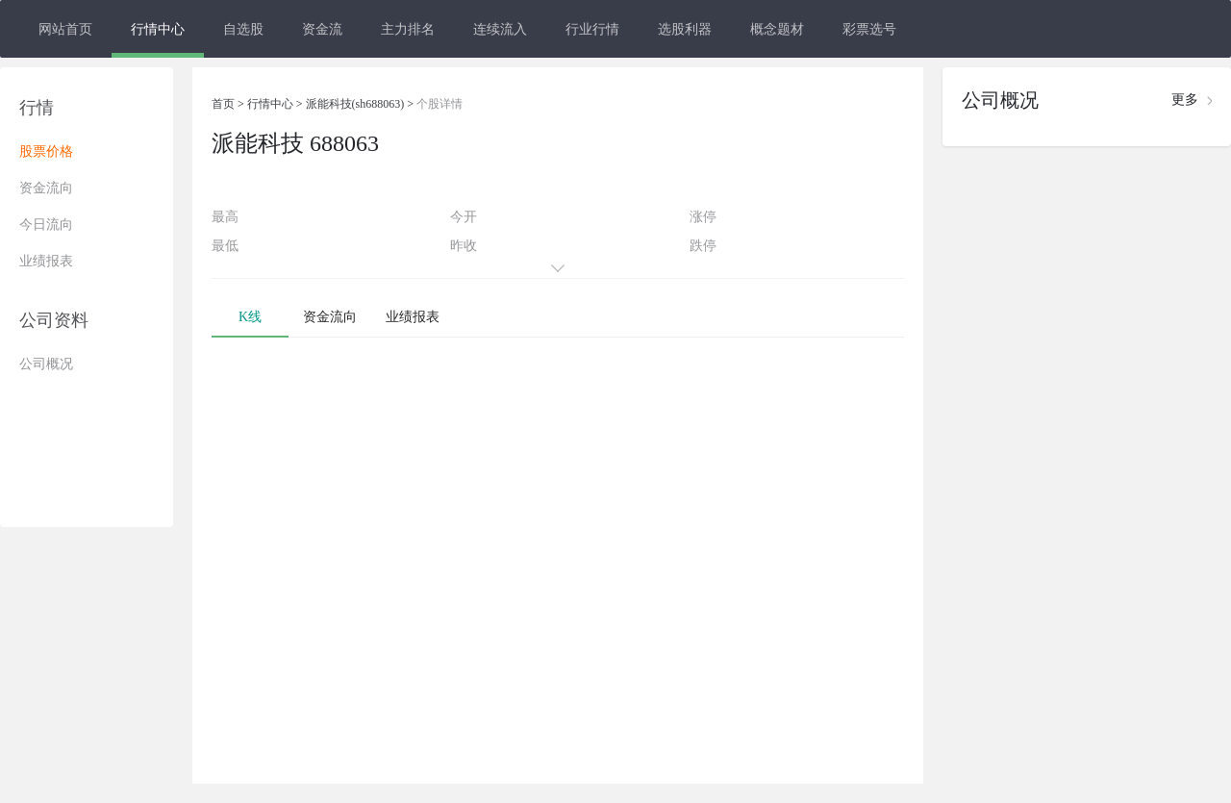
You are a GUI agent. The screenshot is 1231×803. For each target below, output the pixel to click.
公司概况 (46, 364)
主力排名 (408, 29)
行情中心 (158, 29)
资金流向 (46, 188)
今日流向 (46, 224)
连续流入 (500, 29)
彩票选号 (869, 29)
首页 (223, 104)
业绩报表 (46, 261)
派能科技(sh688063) (355, 104)
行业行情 (592, 29)
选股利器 (685, 29)
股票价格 (46, 151)
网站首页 (65, 29)
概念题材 (777, 29)
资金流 (322, 29)
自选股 (243, 29)
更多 (1184, 99)
